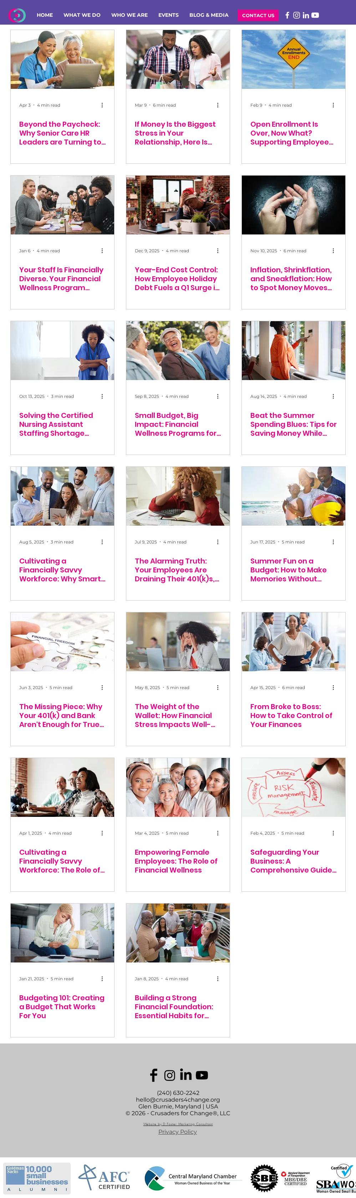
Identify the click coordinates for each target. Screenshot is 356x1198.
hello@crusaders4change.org (178, 1099)
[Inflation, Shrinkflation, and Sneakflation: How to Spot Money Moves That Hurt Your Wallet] (293, 205)
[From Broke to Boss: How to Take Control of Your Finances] (293, 641)
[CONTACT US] (258, 15)
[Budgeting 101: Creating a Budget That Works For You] (62, 933)
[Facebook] (287, 15)
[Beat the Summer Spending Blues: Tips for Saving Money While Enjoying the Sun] (293, 350)
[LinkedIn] (305, 15)
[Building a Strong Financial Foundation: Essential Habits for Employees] (178, 933)
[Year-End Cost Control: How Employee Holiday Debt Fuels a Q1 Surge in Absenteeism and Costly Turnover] (178, 205)
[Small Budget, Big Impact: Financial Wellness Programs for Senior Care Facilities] (178, 350)
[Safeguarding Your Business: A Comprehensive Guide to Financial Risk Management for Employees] (293, 787)
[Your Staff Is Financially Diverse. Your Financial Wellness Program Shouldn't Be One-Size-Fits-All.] (62, 205)
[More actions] (104, 105)
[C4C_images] (154, 1075)
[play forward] (347, 1178)
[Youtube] (315, 15)
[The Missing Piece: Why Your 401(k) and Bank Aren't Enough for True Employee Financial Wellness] (62, 641)
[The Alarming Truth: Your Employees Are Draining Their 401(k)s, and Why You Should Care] (178, 496)
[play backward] (12, 1178)
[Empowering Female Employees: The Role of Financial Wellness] (178, 787)
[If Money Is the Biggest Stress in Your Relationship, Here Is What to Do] (178, 59)
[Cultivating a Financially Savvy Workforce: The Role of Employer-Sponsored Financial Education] (62, 787)
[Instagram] (296, 15)
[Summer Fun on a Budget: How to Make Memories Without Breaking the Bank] (293, 496)
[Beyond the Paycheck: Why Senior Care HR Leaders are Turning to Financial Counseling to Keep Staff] (62, 59)
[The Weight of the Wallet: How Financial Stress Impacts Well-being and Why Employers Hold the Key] (178, 641)
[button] (82, 15)
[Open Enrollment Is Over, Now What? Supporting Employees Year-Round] (293, 59)
